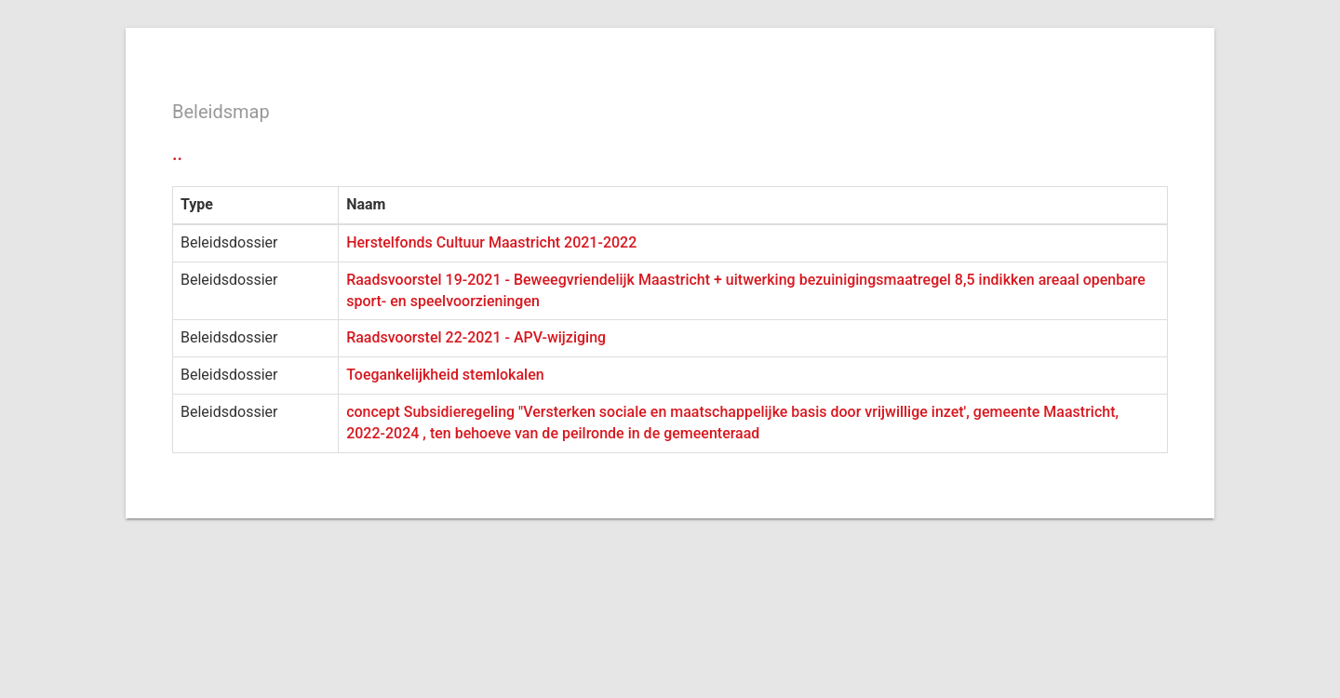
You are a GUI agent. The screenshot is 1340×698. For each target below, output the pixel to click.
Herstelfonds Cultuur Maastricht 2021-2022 (491, 242)
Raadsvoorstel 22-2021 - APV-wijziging (476, 337)
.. (177, 153)
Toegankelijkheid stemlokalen (444, 374)
